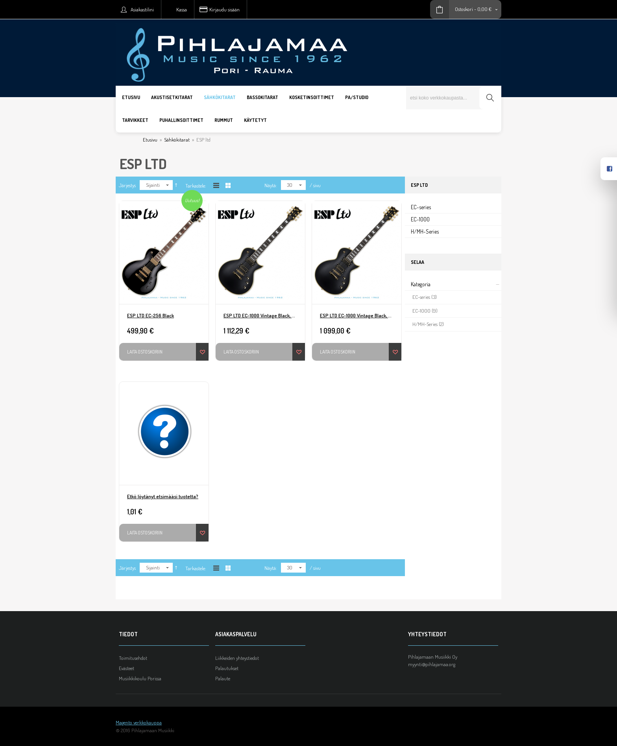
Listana (216, 185)
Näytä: (270, 185)
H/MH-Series (425, 231)
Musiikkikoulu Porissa (140, 678)
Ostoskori (464, 9)
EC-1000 (420, 219)
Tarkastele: (195, 185)
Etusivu (150, 139)
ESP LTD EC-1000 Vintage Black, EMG (358, 315)
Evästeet (126, 668)
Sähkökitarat (177, 139)
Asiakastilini (142, 9)
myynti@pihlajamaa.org (431, 664)
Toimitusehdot (133, 658)
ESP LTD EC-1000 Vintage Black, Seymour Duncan (264, 315)
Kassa (181, 9)
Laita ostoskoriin (145, 352)
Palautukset (226, 668)
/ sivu (315, 185)
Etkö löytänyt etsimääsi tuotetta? (162, 496)
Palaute (222, 678)
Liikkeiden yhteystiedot (237, 658)
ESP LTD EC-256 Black (150, 315)
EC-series (421, 207)
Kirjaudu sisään (224, 9)
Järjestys (127, 185)
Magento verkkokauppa (139, 722)
